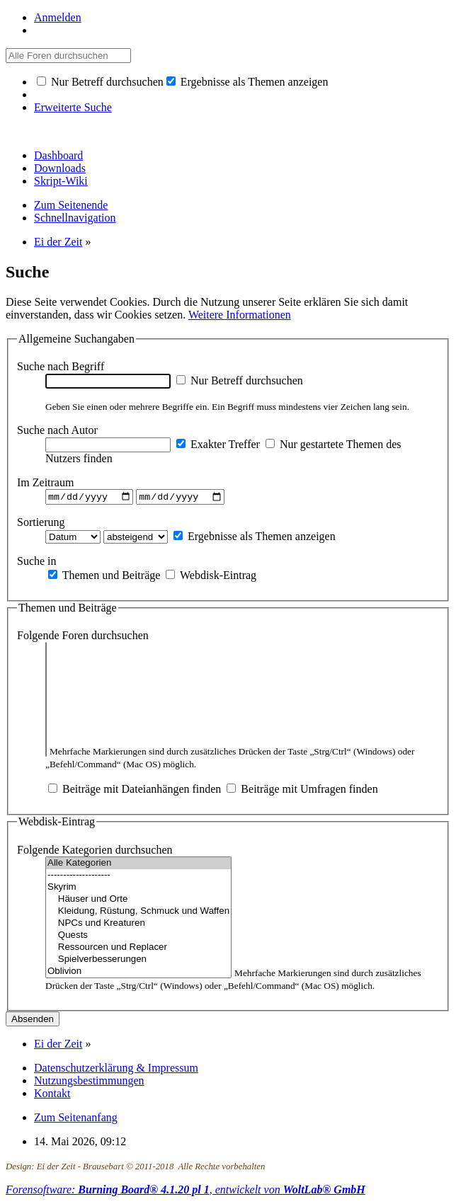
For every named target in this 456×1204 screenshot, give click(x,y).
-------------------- (138, 877)
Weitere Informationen (239, 315)
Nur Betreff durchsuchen (100, 82)
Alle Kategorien (138, 865)
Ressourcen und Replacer (138, 950)
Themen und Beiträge (104, 577)
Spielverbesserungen (138, 962)
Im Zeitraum (45, 482)
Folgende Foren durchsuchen (83, 637)
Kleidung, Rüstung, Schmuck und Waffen (138, 913)
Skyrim (138, 889)
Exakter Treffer (218, 444)
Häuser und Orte (138, 901)
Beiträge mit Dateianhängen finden (134, 791)
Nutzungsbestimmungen (89, 1083)
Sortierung (41, 523)
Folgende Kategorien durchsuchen (94, 852)
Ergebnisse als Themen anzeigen (247, 82)
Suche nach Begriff (60, 366)
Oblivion (138, 974)
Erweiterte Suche (73, 107)
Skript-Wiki (61, 181)
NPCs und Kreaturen (138, 925)
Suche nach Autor (57, 430)
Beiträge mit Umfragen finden (302, 791)
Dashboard (58, 155)
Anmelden (57, 17)
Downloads (60, 168)
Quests (138, 937)
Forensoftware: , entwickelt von (185, 1192)
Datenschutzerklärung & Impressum (116, 1070)
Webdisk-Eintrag (211, 577)
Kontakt (52, 1095)
